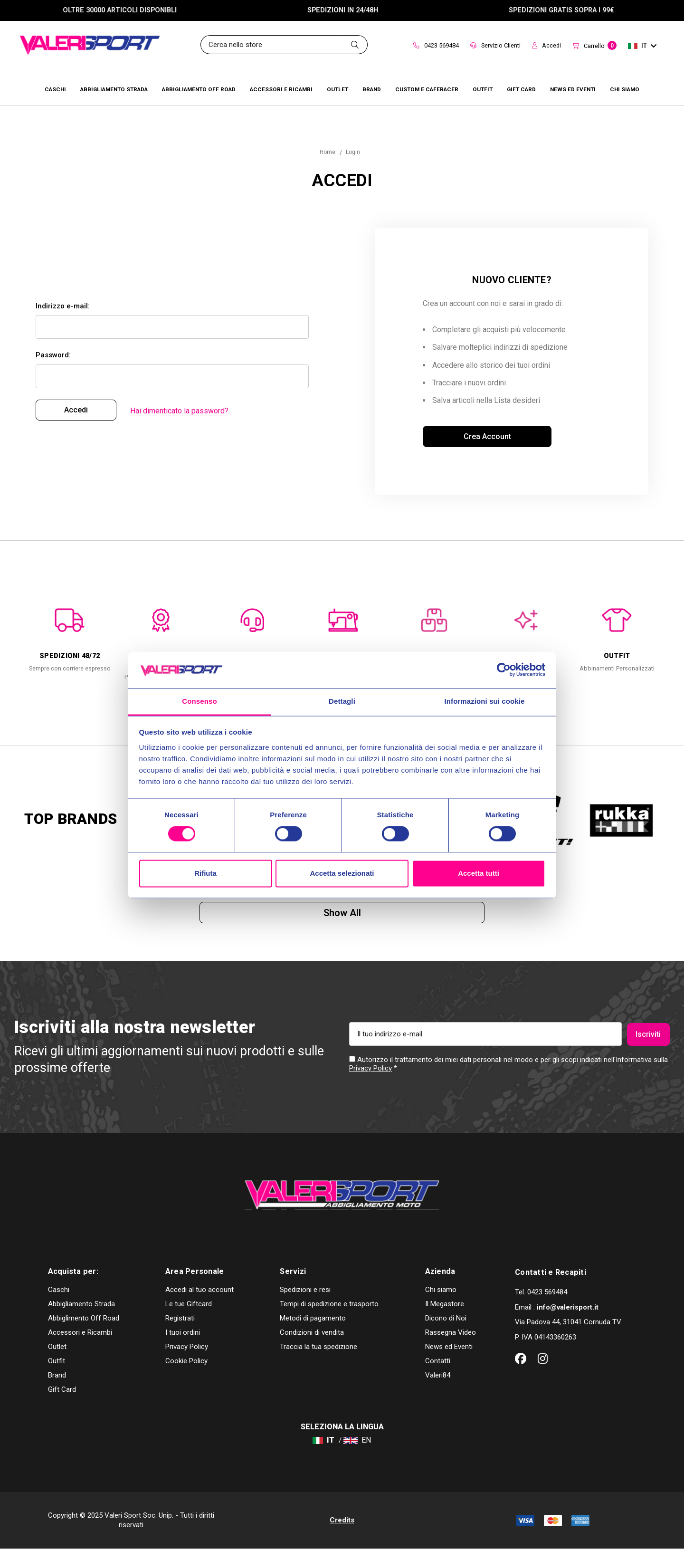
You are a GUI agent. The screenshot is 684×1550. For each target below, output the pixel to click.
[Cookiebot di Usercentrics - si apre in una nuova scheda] (503, 670)
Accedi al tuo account (199, 1291)
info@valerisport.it (567, 1308)
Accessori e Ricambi (80, 1334)
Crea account (487, 436)
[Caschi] (55, 89)
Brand (57, 1376)
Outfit (56, 1362)
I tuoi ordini (182, 1334)
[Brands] (371, 89)
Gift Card (62, 1391)
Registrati (180, 1319)
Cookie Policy (186, 1362)
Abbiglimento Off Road (83, 1319)
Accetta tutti (478, 873)
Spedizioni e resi (305, 1291)
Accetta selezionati (342, 873)
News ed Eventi (449, 1348)
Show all (342, 913)
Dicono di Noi (445, 1319)
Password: (53, 355)
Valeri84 (437, 1376)
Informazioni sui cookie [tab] (485, 701)
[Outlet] (337, 89)
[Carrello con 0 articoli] (594, 46)
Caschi (58, 1291)
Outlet (57, 1348)
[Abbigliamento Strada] (114, 89)
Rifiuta (205, 873)
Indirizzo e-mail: (63, 306)
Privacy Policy (370, 1069)
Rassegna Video (450, 1334)
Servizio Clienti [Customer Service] (495, 45)
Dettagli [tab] (342, 701)
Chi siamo (440, 1291)
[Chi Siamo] (624, 89)
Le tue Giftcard (188, 1305)
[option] (69, 636)
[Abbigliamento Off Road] (199, 89)
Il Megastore (444, 1305)
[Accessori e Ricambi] (281, 89)
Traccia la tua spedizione (318, 1348)
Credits (342, 1521)
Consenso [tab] (199, 701)
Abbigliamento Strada (81, 1305)
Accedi (546, 45)
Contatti (437, 1362)
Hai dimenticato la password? (179, 410)
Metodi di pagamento (313, 1319)
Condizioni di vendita (312, 1334)
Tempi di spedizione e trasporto (329, 1305)
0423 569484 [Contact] (436, 45)
